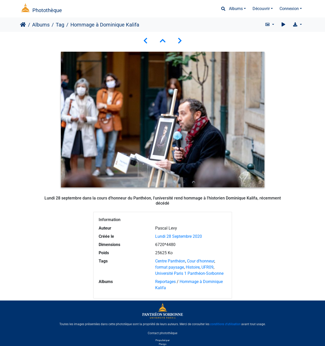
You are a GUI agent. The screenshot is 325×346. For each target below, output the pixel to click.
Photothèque (47, 10)
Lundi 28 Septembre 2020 (178, 236)
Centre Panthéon (170, 261)
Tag (60, 25)
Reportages (165, 281)
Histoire (193, 267)
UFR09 (207, 267)
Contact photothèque (162, 333)
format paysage (169, 267)
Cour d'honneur (200, 261)
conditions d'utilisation (225, 324)
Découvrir (261, 8)
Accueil (23, 25)
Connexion (289, 8)
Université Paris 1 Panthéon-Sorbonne (189, 273)
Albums (236, 8)
